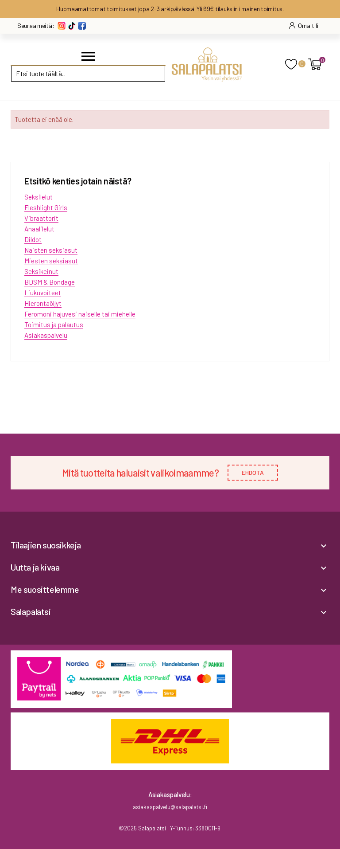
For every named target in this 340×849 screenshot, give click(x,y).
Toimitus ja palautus (53, 325)
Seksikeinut (41, 271)
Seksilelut (38, 197)
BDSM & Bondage (49, 282)
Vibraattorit (41, 218)
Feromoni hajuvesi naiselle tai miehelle (79, 314)
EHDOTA (253, 472)
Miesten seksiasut (51, 261)
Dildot (33, 239)
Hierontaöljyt (43, 303)
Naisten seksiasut (50, 250)
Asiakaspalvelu (45, 335)
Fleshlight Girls (45, 207)
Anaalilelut (39, 229)
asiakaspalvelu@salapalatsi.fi (170, 806)
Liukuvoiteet (42, 293)
